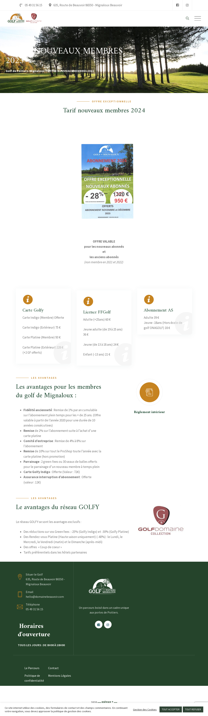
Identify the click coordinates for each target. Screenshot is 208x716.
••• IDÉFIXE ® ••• (107, 702)
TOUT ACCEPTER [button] (171, 709)
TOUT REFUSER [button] (193, 709)
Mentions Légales (59, 675)
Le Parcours (31, 668)
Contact (53, 668)
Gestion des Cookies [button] (145, 709)
